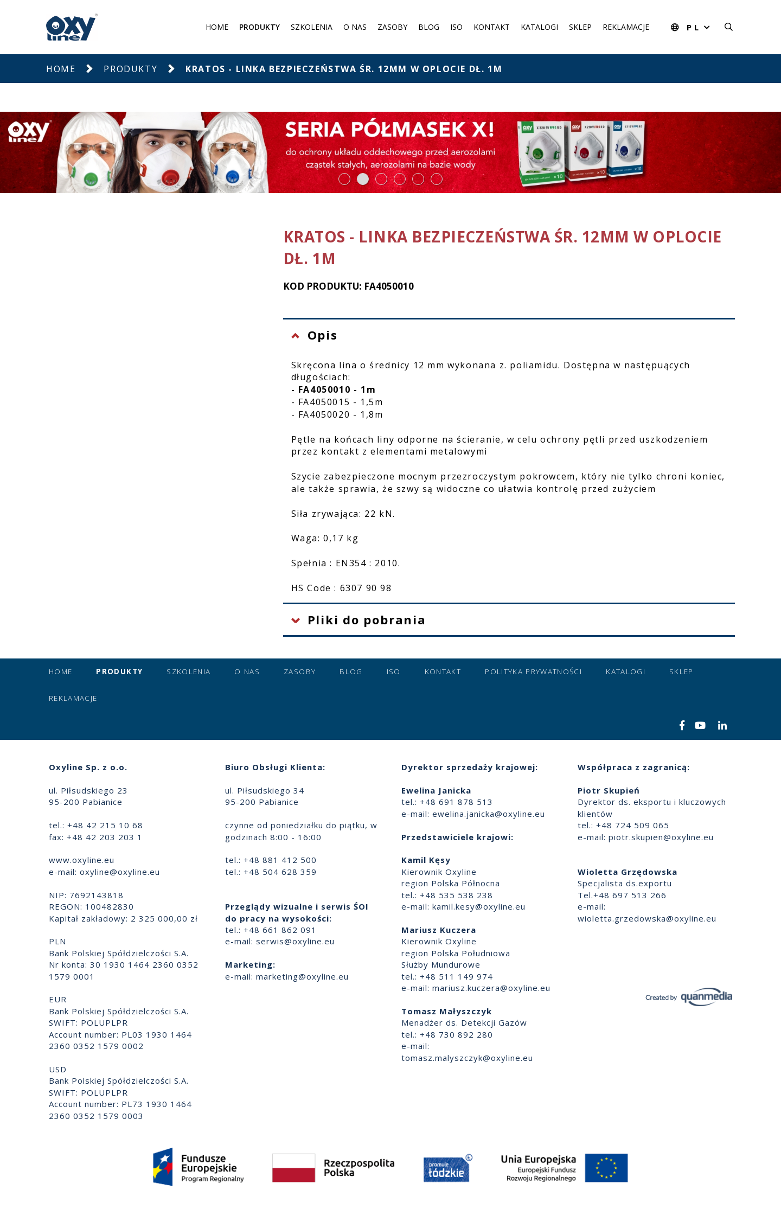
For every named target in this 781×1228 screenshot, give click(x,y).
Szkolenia (311, 27)
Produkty (259, 27)
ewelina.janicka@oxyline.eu (488, 813)
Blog (428, 27)
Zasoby (392, 27)
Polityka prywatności (533, 671)
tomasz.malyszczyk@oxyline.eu (467, 1057)
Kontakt (491, 27)
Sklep (580, 27)
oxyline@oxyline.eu (120, 871)
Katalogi (539, 27)
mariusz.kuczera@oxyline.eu (491, 987)
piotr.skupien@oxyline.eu (661, 837)
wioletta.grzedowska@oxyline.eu (647, 918)
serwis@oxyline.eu (295, 941)
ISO (456, 27)
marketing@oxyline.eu (302, 976)
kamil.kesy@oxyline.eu (479, 906)
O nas (355, 27)
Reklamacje (626, 27)
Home (217, 27)
